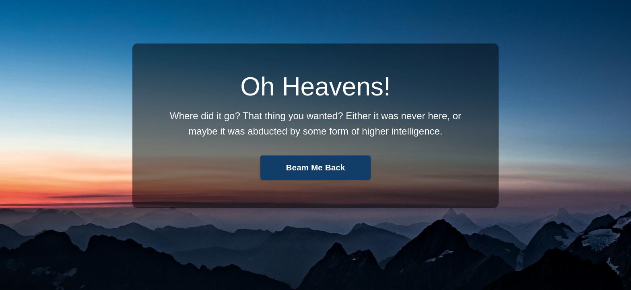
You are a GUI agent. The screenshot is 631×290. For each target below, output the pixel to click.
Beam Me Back (315, 167)
